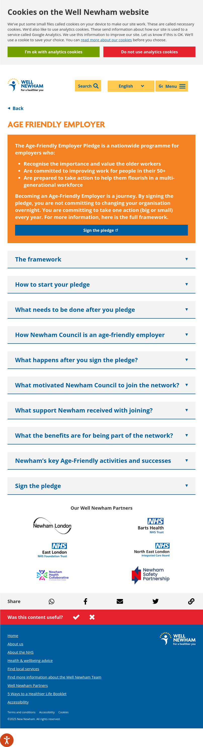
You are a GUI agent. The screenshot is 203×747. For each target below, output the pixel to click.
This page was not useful (92, 617)
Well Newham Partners (28, 685)
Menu (175, 86)
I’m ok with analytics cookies (53, 52)
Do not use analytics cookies (149, 52)
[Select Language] (131, 86)
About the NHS (21, 652)
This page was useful (76, 617)
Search (85, 86)
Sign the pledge (101, 230)
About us (15, 643)
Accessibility (18, 701)
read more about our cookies (106, 39)
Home (13, 635)
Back (18, 108)
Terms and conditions (21, 712)
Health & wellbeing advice (30, 660)
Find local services (23, 668)
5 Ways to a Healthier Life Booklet (37, 693)
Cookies (63, 712)
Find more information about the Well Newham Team (54, 677)
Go (161, 86)
